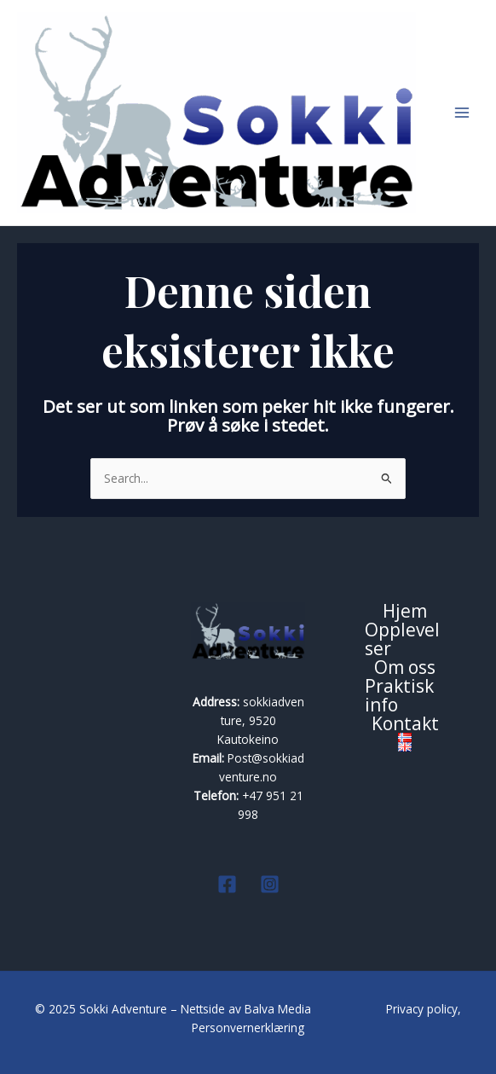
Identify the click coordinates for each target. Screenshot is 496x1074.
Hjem (405, 611)
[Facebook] (227, 884)
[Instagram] (270, 884)
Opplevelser (402, 640)
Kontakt (405, 724)
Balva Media (279, 1009)
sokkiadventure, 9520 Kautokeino (260, 720)
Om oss (404, 668)
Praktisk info (399, 696)
